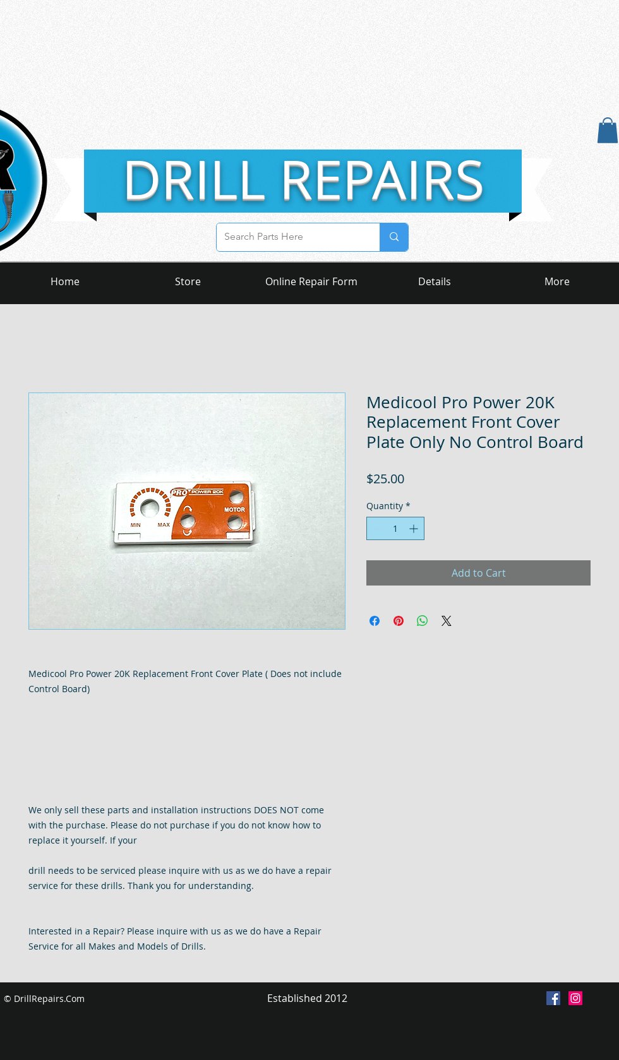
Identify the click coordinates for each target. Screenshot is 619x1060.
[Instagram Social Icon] (575, 998)
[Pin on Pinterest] (398, 620)
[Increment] (415, 528)
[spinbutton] (395, 528)
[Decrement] (376, 528)
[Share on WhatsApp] (422, 620)
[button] (607, 130)
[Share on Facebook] (374, 620)
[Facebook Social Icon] (553, 998)
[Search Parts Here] (288, 237)
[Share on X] (446, 620)
